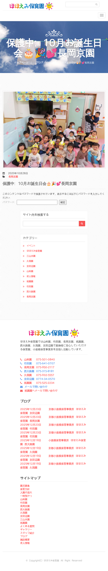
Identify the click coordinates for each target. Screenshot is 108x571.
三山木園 (31, 256)
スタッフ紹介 (27, 533)
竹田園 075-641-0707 (39, 363)
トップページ (21, 62)
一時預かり (26, 496)
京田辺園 (31, 266)
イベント (31, 246)
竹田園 (30, 286)
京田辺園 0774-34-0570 (39, 379)
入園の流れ (26, 492)
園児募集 (25, 485)
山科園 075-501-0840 (39, 359)
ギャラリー (26, 529)
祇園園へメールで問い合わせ (41, 390)
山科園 (30, 271)
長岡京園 (13, 176)
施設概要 (25, 539)
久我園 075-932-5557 (39, 375)
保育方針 (25, 489)
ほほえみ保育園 (34, 251)
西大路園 (31, 291)
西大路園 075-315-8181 (39, 371)
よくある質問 (27, 526)
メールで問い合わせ (36, 387)
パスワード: (30, 202)
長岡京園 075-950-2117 (39, 367)
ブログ (39, 62)
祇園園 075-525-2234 (39, 383)
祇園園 (30, 281)
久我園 (30, 261)
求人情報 (31, 276)
